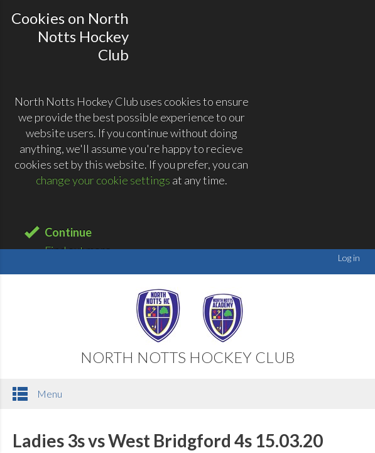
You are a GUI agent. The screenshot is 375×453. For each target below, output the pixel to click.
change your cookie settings (103, 180)
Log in (349, 257)
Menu (37, 393)
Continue (68, 232)
